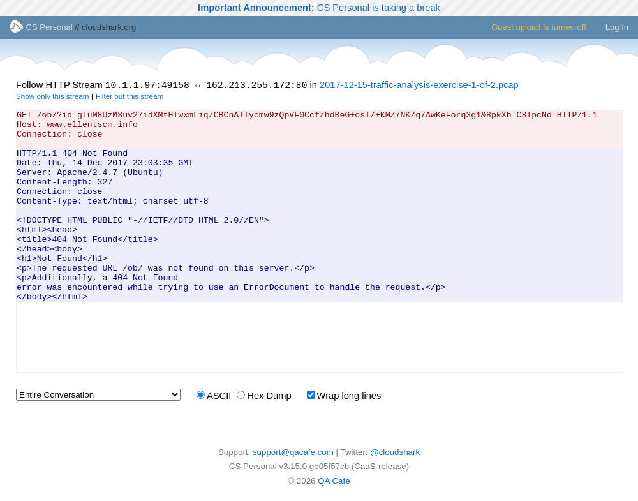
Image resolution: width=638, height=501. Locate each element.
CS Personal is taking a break (319, 8)
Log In (616, 27)
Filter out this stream (129, 98)
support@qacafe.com (293, 454)
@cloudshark (395, 454)
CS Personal (41, 27)
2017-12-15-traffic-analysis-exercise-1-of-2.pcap (419, 87)
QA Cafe (334, 483)
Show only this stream (52, 98)
